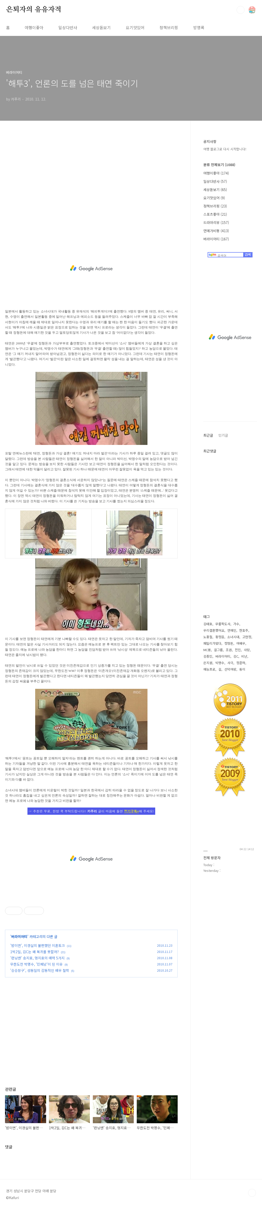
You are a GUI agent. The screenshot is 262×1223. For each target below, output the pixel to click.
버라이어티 (19, 936)
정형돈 (228, 643)
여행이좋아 (34, 27)
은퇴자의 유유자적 (33, 9)
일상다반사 (67, 27)
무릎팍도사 (222, 623)
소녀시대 (233, 636)
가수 (236, 623)
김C (235, 656)
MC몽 (207, 649)
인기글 (223, 435)
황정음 (219, 636)
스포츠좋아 (215, 214)
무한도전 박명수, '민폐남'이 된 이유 (36, 964)
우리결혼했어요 (213, 630)
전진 (238, 649)
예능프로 (209, 669)
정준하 (240, 662)
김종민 (207, 656)
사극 (230, 662)
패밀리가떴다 (212, 643)
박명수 (219, 662)
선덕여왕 (230, 669)
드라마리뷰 (216, 222)
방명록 (198, 27)
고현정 (246, 636)
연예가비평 (216, 230)
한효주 (243, 630)
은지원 (207, 662)
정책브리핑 (168, 27)
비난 (244, 656)
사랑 (247, 649)
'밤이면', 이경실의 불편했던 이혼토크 (37, 945)
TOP (252, 1193)
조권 (229, 649)
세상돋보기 (101, 27)
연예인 (231, 630)
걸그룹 (218, 649)
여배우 (240, 643)
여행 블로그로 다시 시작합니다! (224, 149)
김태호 (207, 623)
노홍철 (207, 636)
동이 (242, 669)
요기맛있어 (135, 27)
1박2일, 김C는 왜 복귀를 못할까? (34, 951)
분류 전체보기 (219, 164)
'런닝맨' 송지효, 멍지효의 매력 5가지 (37, 957)
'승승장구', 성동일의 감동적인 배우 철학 (39, 970)
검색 (240, 10)
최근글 (208, 435)
